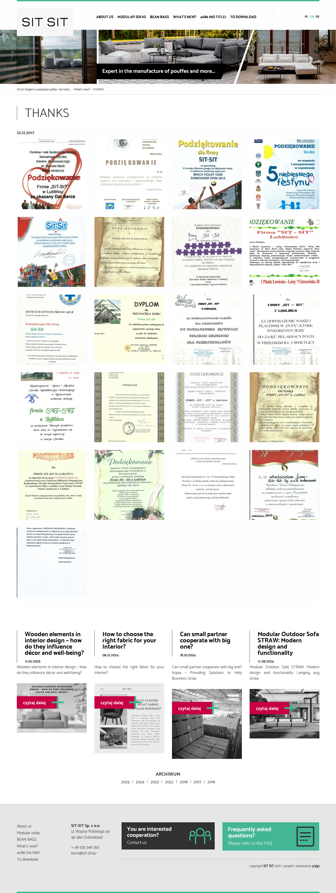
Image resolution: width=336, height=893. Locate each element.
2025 (125, 781)
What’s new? (184, 16)
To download (243, 16)
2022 (169, 781)
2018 (184, 781)
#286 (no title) (213, 16)
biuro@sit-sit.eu (83, 852)
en (312, 16)
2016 (211, 781)
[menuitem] (106, 16)
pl (306, 16)
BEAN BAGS (159, 16)
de (317, 16)
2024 (140, 781)
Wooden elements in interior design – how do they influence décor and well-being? (54, 642)
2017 (197, 781)
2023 (155, 781)
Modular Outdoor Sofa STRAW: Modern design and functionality (288, 642)
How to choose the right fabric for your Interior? (129, 639)
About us (104, 16)
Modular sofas (131, 16)
